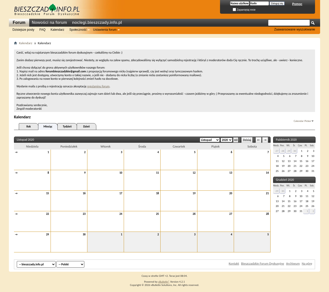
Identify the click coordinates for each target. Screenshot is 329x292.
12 (194, 172)
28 (267, 214)
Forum (19, 22)
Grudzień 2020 (285, 180)
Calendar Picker (302, 121)
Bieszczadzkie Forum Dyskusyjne (262, 263)
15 (47, 193)
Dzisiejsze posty (23, 29)
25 (157, 214)
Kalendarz (57, 29)
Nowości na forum (49, 22)
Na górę (307, 263)
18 (157, 193)
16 (84, 193)
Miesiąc (47, 126)
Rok (28, 126)
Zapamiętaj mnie (244, 9)
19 (194, 193)
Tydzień (67, 126)
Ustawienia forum (105, 29)
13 (230, 172)
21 (267, 193)
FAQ (42, 29)
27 (230, 214)
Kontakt (234, 263)
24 (120, 214)
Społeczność (78, 29)
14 (267, 172)
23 (84, 214)
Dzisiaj (247, 140)
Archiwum (293, 263)
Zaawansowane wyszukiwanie (294, 29)
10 (120, 172)
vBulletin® (163, 281)
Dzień (86, 126)
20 (230, 193)
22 (47, 214)
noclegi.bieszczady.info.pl (97, 22)
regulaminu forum (98, 86)
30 (84, 234)
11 (157, 172)
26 (194, 214)
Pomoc (297, 4)
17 (120, 193)
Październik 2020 (286, 139)
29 (47, 234)
